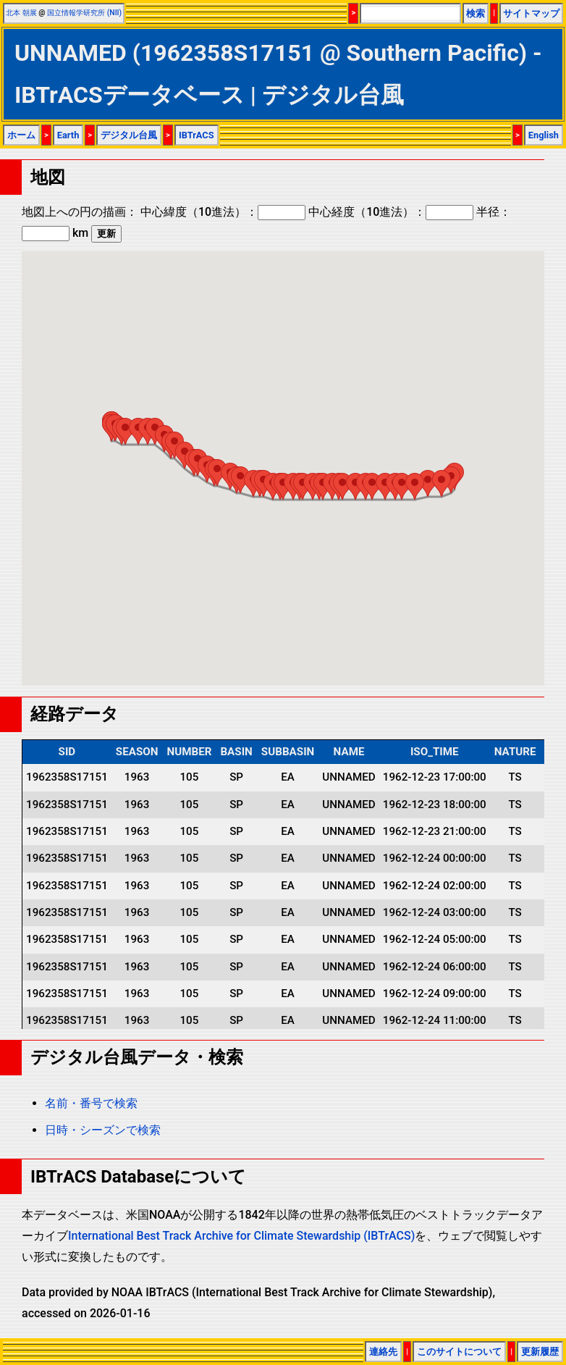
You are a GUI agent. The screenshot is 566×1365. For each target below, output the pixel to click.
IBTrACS (196, 135)
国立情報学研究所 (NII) (84, 12)
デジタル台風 (129, 135)
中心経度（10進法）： (390, 212)
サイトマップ (531, 13)
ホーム (21, 135)
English (543, 135)
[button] (125, 431)
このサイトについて (459, 1351)
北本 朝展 (21, 12)
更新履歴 (540, 1351)
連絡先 (383, 1351)
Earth (68, 135)
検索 (475, 13)
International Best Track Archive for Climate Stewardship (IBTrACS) (241, 1236)
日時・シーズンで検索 (103, 1130)
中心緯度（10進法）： (222, 212)
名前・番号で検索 (91, 1103)
